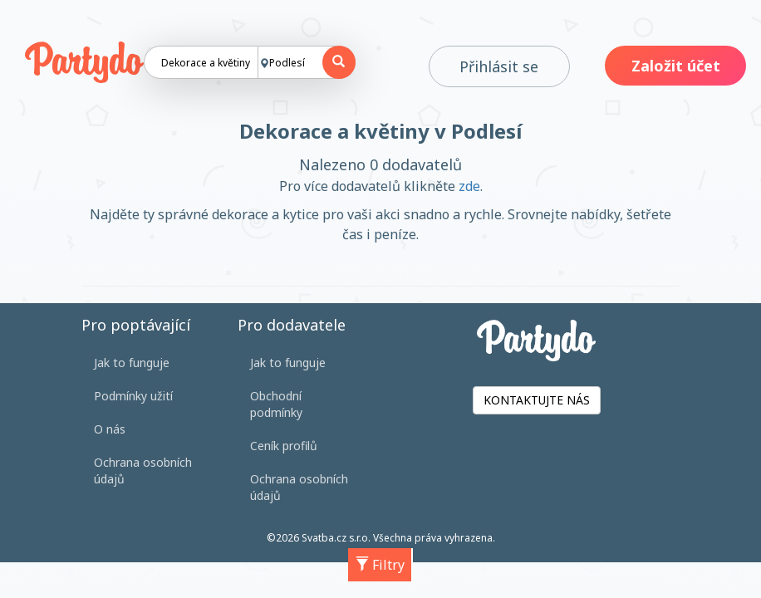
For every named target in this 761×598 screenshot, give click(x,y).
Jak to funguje (131, 362)
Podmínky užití (133, 396)
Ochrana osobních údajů (143, 470)
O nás (109, 429)
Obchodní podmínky (276, 404)
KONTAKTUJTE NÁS (537, 400)
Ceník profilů (283, 445)
